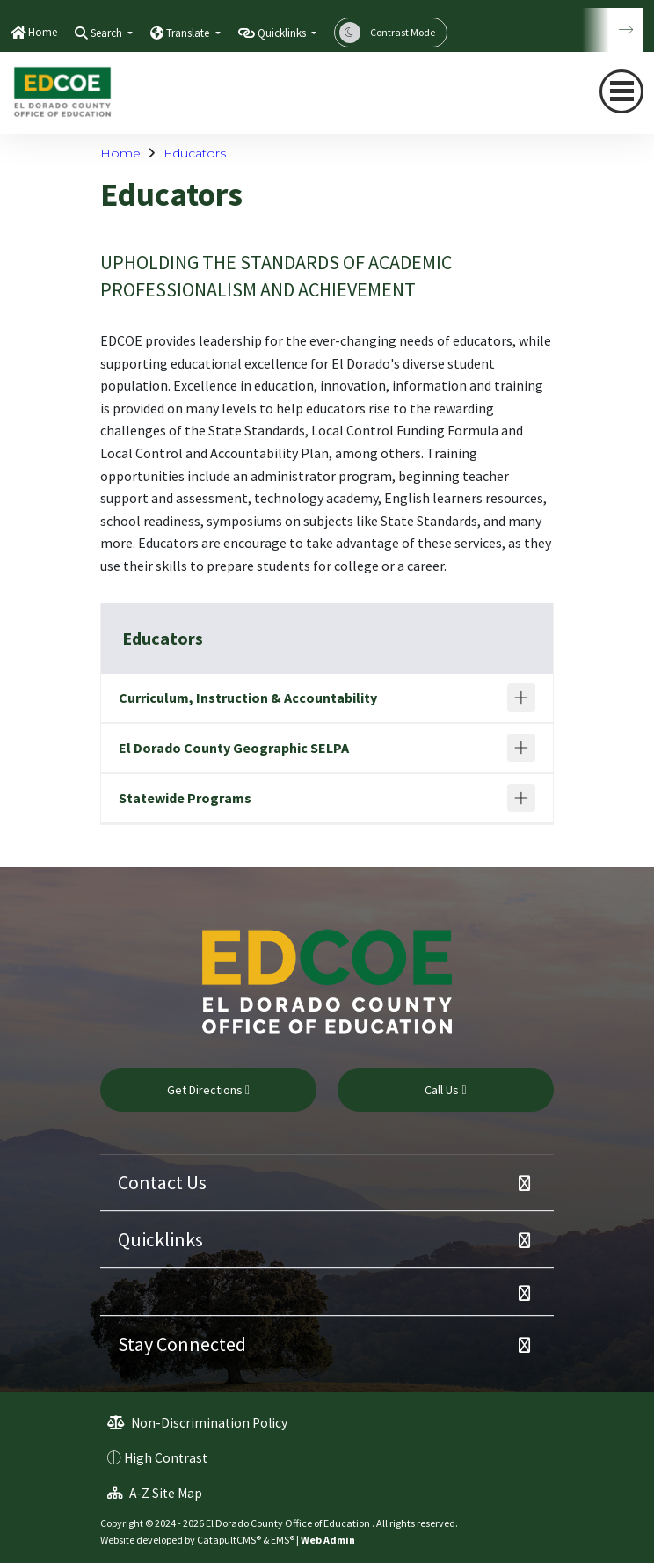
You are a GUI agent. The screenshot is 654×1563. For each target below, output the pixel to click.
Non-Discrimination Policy (197, 1422)
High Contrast (165, 1458)
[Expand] (521, 697)
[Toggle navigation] (621, 91)
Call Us (445, 1090)
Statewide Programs (185, 798)
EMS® (282, 1539)
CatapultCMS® (229, 1539)
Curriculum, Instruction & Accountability (248, 697)
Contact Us (162, 1182)
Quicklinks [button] (283, 33)
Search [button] (108, 33)
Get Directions (208, 1090)
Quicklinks (160, 1239)
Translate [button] (189, 33)
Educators (195, 153)
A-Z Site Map (154, 1493)
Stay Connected (182, 1344)
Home (42, 32)
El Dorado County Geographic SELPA (234, 747)
